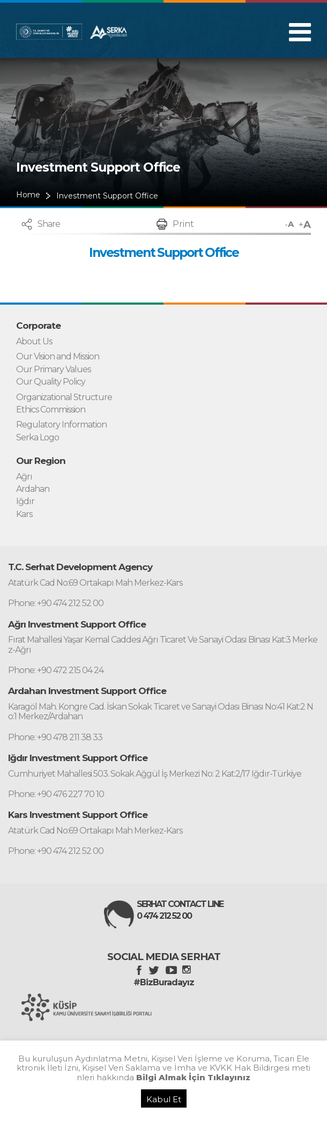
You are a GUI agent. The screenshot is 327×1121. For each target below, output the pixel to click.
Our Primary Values (53, 369)
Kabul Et (163, 1099)
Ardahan (32, 489)
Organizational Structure (64, 397)
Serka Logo (37, 437)
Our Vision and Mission (57, 357)
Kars (24, 514)
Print (183, 224)
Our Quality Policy (50, 382)
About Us (34, 341)
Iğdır (25, 501)
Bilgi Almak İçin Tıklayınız (193, 1077)
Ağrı (24, 477)
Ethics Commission (50, 410)
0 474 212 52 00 (164, 916)
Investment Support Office (107, 195)
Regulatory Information (61, 425)
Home (28, 195)
